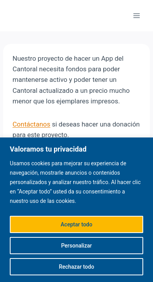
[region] (76, 209)
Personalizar (76, 245)
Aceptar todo (76, 224)
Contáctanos (31, 124)
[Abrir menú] (136, 15)
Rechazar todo (76, 267)
